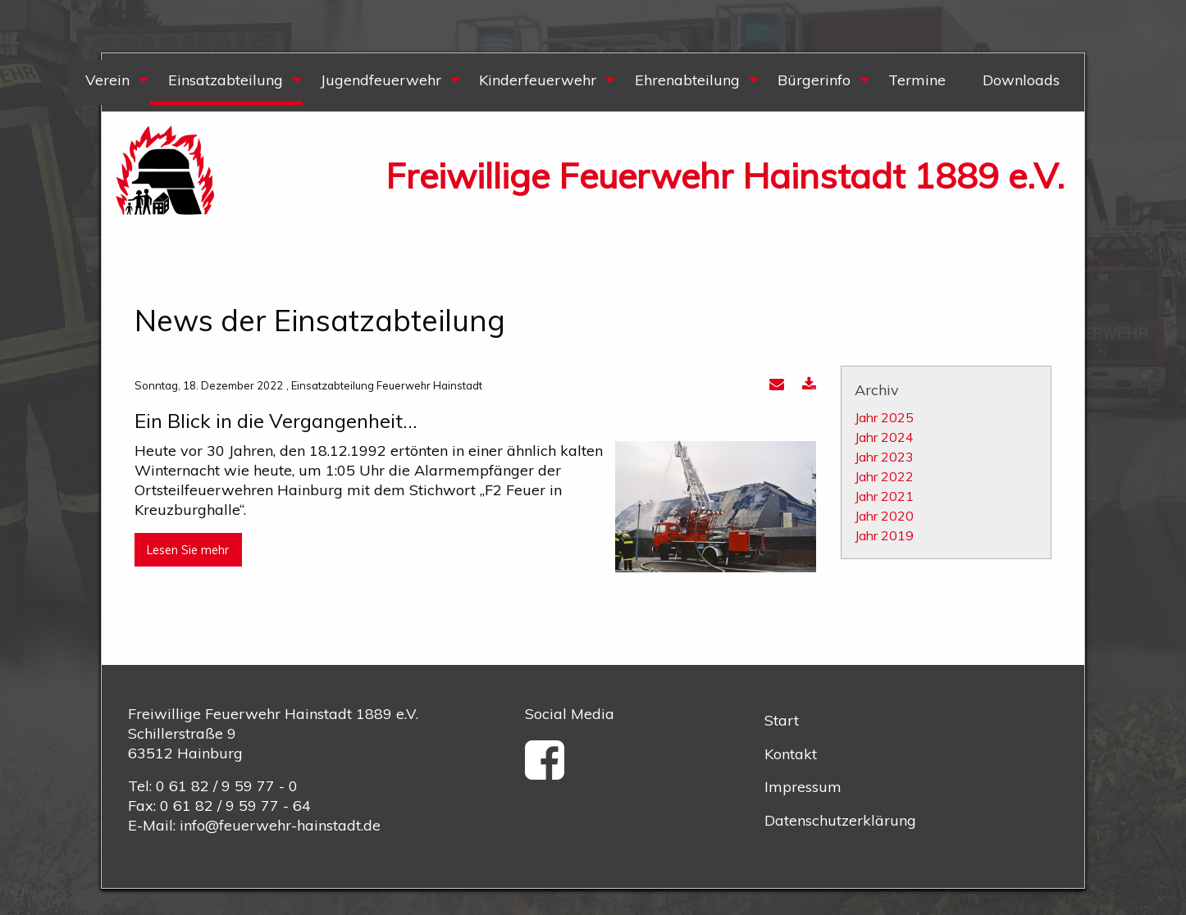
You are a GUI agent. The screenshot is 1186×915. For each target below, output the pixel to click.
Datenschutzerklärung (840, 820)
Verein (107, 80)
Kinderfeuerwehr (537, 80)
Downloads (1021, 80)
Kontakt (790, 753)
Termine (917, 80)
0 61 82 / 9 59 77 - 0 (227, 785)
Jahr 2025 (884, 417)
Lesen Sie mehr (188, 550)
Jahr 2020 (884, 516)
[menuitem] (108, 82)
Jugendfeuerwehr (381, 80)
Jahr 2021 (884, 496)
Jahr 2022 (884, 476)
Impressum (803, 786)
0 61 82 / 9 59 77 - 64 (235, 805)
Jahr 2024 (884, 437)
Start (781, 720)
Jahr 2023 (884, 456)
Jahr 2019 (884, 535)
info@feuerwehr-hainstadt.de (280, 825)
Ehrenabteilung (687, 80)
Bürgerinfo (814, 80)
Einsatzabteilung (225, 80)
